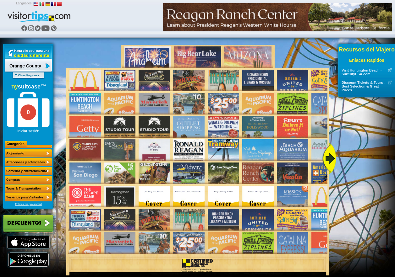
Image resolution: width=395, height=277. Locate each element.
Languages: (24, 3)
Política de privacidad (28, 204)
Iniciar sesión (28, 131)
